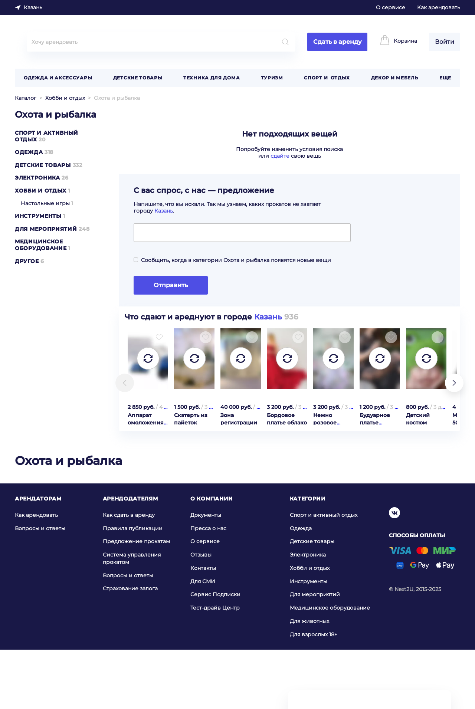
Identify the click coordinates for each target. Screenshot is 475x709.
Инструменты (38, 216)
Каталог (25, 98)
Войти (444, 41)
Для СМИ (202, 640)
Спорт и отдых (327, 78)
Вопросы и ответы (40, 587)
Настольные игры (45, 203)
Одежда (29, 152)
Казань (163, 210)
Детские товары (138, 78)
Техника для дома (211, 78)
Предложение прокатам (136, 600)
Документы (205, 574)
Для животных (309, 680)
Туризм (272, 78)
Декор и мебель (395, 78)
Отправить (171, 285)
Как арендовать (438, 7)
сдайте (280, 155)
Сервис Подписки (215, 653)
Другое (27, 261)
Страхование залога (130, 647)
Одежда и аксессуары (58, 78)
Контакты (203, 627)
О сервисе (390, 7)
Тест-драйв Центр (215, 666)
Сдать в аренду (337, 41)
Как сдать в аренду (129, 574)
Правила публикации (133, 587)
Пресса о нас (208, 587)
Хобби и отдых (65, 98)
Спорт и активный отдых (323, 574)
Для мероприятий (46, 229)
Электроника (37, 177)
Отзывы (201, 613)
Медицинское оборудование (40, 245)
